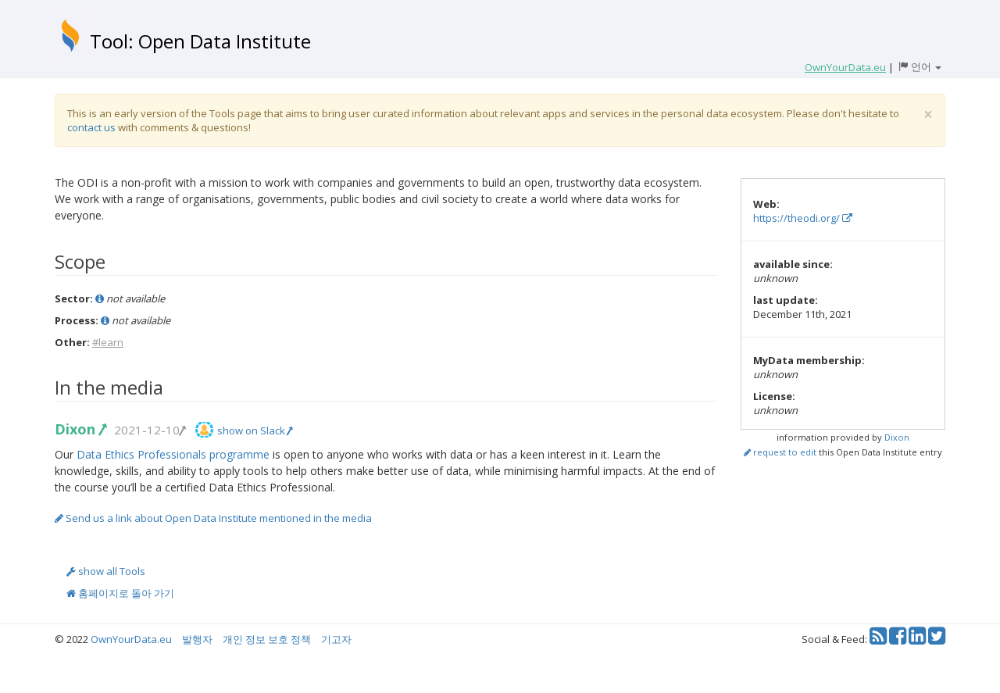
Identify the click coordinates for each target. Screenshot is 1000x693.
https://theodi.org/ (802, 218)
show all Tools (105, 571)
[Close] (928, 114)
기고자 (336, 639)
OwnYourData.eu (131, 639)
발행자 (197, 639)
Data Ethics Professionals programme (173, 454)
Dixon (80, 429)
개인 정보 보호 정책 (267, 639)
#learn (107, 342)
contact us (91, 127)
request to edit (780, 452)
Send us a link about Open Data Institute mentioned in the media (213, 518)
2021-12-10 (149, 430)
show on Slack (254, 430)
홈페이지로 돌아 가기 (120, 593)
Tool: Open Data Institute (200, 41)
